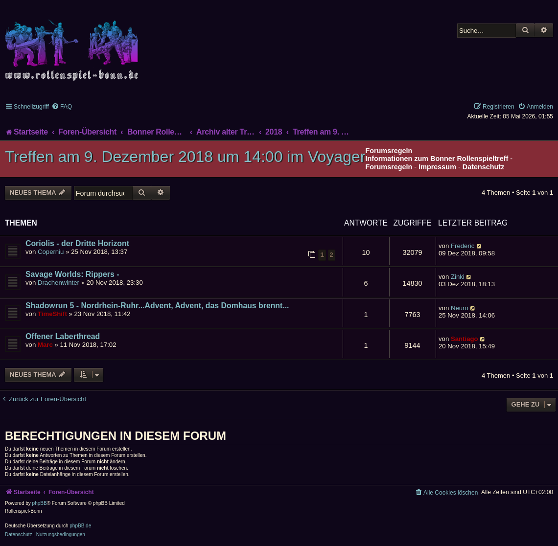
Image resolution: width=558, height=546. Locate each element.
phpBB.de (80, 525)
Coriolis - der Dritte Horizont (77, 243)
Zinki (458, 276)
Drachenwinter (58, 282)
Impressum (437, 167)
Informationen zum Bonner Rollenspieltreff (436, 158)
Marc (45, 344)
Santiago (464, 338)
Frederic (462, 246)
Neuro (459, 308)
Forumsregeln (388, 167)
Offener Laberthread (62, 336)
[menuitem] (61, 106)
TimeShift (52, 314)
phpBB (39, 503)
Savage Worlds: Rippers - (72, 274)
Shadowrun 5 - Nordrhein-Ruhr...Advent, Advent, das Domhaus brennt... (157, 305)
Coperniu (51, 251)
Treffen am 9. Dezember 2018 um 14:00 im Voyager (185, 156)
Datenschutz (484, 167)
